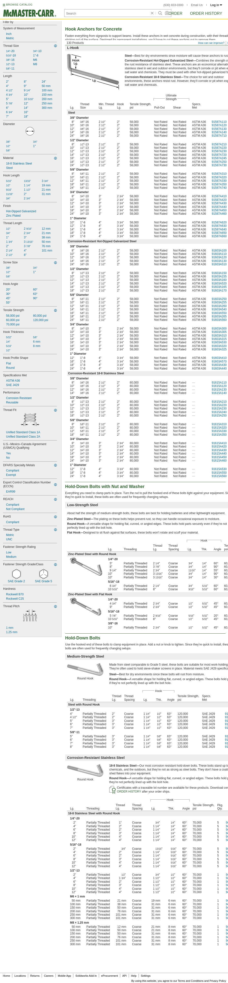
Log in (216, 5)
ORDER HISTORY (129, 791)
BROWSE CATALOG (19, 4)
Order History (206, 13)
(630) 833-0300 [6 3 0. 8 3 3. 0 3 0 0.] (173, 5)
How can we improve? (211, 42)
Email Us (197, 5)
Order (175, 13)
